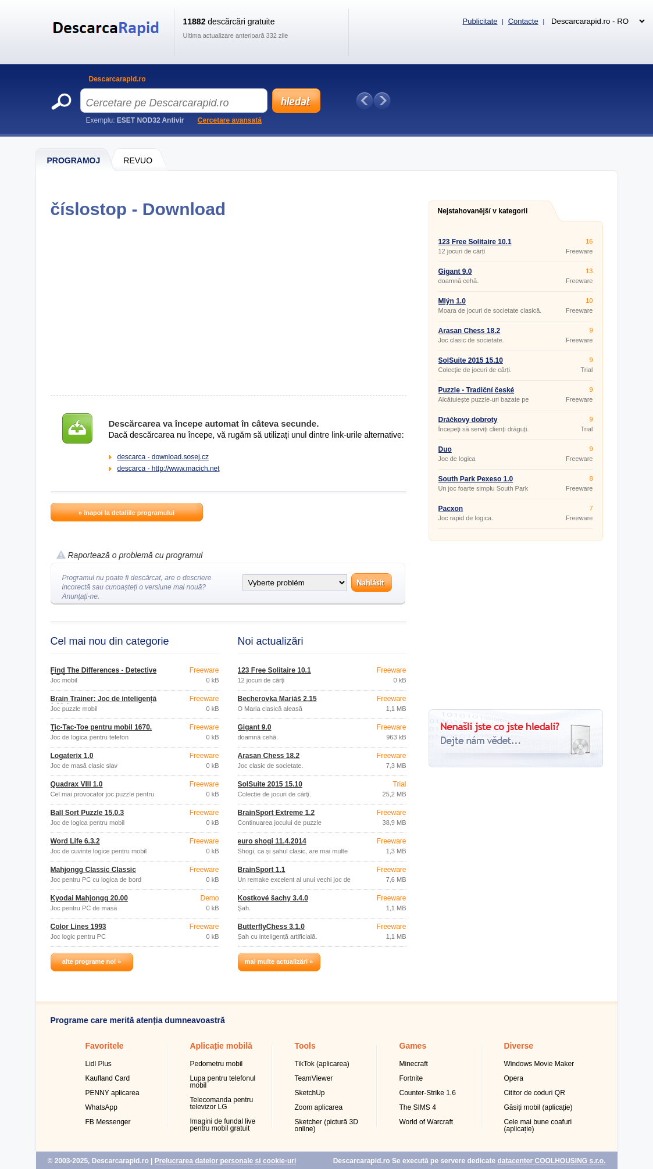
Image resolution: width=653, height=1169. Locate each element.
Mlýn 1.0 (452, 301)
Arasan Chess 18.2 (269, 756)
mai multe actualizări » (279, 961)
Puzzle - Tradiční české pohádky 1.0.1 (476, 393)
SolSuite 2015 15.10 (270, 784)
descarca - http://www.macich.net (168, 468)
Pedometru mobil (216, 1064)
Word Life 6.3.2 (75, 841)
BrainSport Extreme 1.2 (276, 813)
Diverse (519, 1045)
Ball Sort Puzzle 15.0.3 (87, 813)
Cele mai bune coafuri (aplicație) (538, 1125)
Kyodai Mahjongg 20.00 (89, 898)
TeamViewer (314, 1078)
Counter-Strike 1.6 (427, 1093)
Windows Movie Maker (539, 1064)
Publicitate (480, 21)
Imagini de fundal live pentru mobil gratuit (223, 1124)
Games (413, 1045)
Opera (513, 1078)
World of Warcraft (426, 1122)
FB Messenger (108, 1122)
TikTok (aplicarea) (322, 1064)
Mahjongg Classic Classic (93, 870)
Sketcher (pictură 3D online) (326, 1125)
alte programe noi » (91, 961)
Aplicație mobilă (221, 1045)
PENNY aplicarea (112, 1093)
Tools (305, 1045)
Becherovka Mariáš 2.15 (277, 699)
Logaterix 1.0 (72, 756)
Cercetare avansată (230, 120)
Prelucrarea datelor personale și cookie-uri (225, 1161)
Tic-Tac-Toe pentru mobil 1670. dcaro (101, 730)
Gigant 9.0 (255, 727)
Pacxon (450, 509)
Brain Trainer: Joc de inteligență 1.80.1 (104, 702)
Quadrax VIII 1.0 (77, 784)
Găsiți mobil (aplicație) (538, 1107)
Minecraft (413, 1064)
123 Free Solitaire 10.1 (274, 670)
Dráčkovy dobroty (468, 420)
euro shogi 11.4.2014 (272, 841)
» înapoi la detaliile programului (126, 512)
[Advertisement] (228, 307)
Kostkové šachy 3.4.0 (273, 898)
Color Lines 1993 (78, 927)
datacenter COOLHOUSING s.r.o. (551, 1161)
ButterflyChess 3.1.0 (271, 927)
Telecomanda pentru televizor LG (222, 1103)
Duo (445, 449)
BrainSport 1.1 (262, 870)
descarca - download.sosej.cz (163, 457)
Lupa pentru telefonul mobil (223, 1081)
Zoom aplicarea (319, 1107)
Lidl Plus (98, 1064)
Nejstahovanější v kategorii (483, 211)
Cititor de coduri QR (534, 1093)
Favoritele (104, 1045)
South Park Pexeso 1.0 (475, 479)
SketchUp (310, 1093)
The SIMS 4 (417, 1107)
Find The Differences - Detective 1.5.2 (104, 673)
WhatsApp (101, 1107)
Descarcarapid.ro (117, 79)
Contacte (523, 21)
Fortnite (411, 1078)
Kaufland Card (107, 1078)
